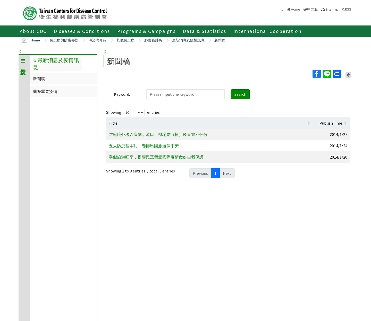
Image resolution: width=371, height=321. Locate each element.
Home (295, 9)
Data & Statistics (204, 31)
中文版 (312, 9)
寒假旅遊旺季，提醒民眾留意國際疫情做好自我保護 (156, 157)
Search (240, 94)
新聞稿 (219, 40)
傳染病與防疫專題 (64, 40)
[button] (308, 123)
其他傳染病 (125, 40)
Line (326, 74)
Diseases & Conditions (82, 31)
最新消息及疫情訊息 (188, 40)
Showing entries (133, 112)
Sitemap (331, 9)
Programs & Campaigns (146, 31)
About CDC (33, 31)
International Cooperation (267, 31)
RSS (348, 9)
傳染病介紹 (97, 40)
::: (20, 51)
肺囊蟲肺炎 (153, 40)
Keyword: (122, 94)
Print (337, 74)
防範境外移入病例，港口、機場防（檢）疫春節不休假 (158, 134)
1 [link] (215, 173)
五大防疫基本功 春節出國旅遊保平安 (144, 145)
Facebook (316, 74)
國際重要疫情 (45, 91)
